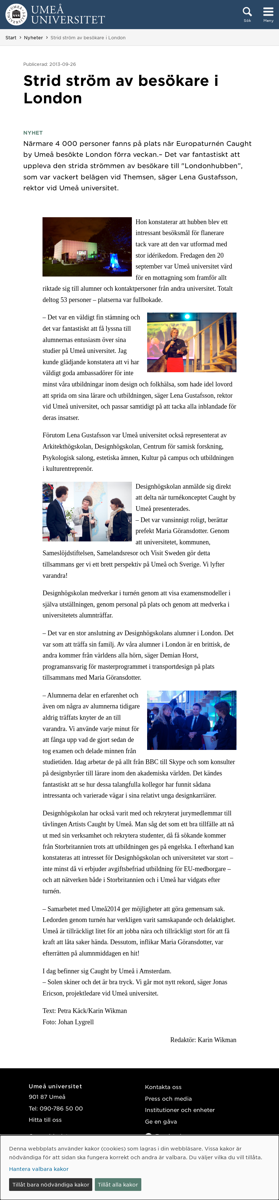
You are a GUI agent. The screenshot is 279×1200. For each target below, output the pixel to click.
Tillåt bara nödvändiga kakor (50, 1184)
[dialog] (139, 1167)
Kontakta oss (163, 1086)
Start (10, 37)
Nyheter (33, 37)
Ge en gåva (161, 1121)
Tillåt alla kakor (118, 1184)
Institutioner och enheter (180, 1109)
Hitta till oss (45, 1119)
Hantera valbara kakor (39, 1168)
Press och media (168, 1098)
